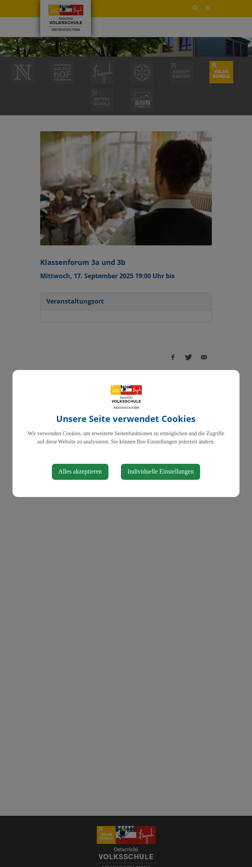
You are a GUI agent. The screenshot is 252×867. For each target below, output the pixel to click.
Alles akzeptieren (80, 471)
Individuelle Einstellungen (160, 471)
